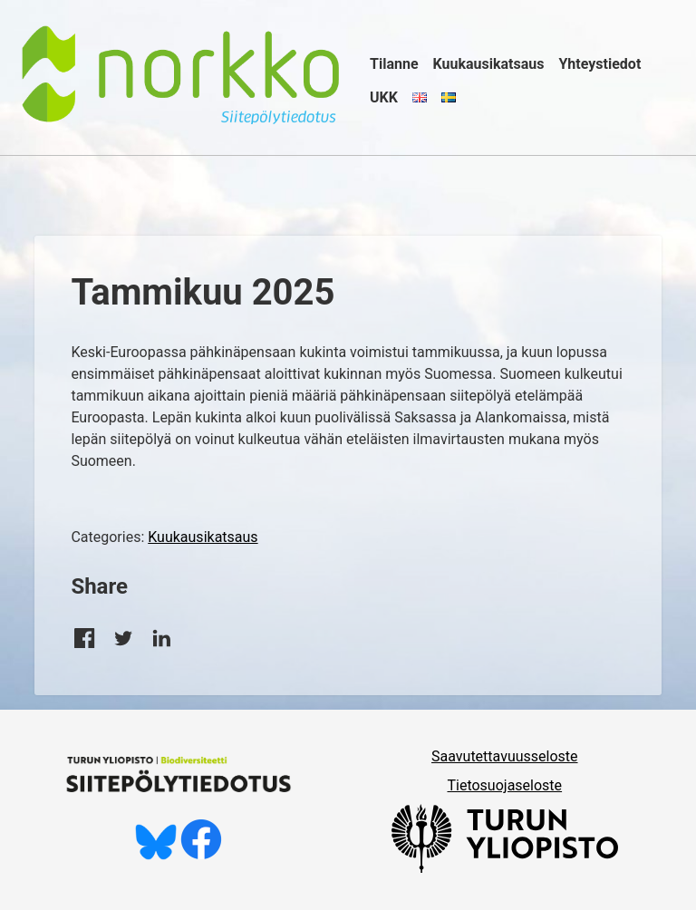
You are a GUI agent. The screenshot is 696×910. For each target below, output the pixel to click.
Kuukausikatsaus (489, 64)
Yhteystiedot (599, 64)
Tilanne (394, 64)
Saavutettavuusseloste (504, 756)
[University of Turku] (505, 867)
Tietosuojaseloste (504, 785)
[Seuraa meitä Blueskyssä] (156, 855)
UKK (384, 97)
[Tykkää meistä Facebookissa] (201, 855)
